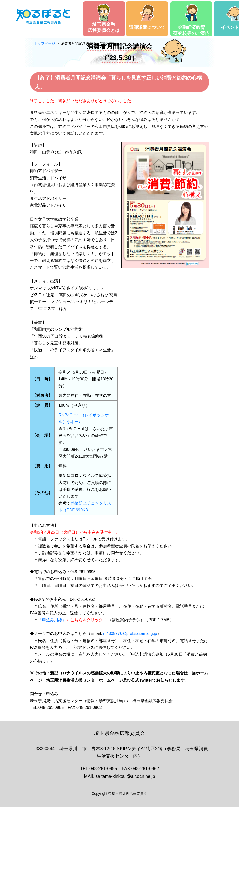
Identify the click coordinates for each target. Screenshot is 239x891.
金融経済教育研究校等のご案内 (191, 20)
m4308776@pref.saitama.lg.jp (130, 633)
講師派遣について (147, 17)
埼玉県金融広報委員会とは (104, 18)
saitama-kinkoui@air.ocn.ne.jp (125, 776)
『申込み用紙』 (52, 620)
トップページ (44, 43)
